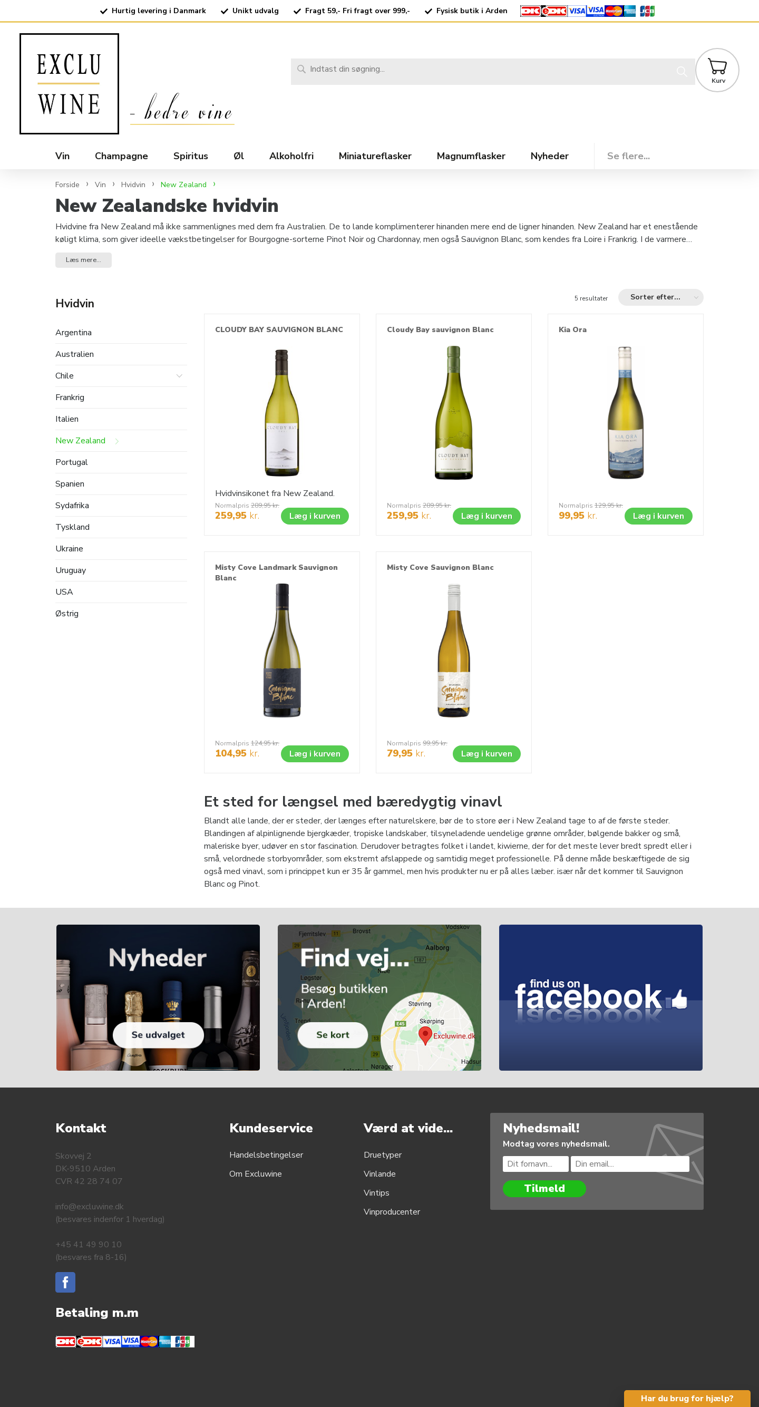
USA (64, 592)
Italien (67, 419)
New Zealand (80, 441)
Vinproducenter (392, 1212)
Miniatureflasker (375, 156)
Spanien (69, 484)
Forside (67, 185)
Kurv (718, 80)
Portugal (71, 462)
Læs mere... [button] (83, 260)
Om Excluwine (255, 1174)
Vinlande (380, 1174)
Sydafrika (72, 505)
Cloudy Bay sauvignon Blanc (440, 330)
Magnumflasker (471, 156)
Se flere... (628, 156)
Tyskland (72, 527)
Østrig (67, 613)
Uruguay (70, 570)
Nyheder (550, 156)
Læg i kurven (314, 516)
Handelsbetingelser (266, 1155)
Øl (238, 156)
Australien (74, 354)
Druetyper (383, 1155)
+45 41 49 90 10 (88, 1244)
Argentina (73, 332)
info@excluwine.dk (89, 1206)
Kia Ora (573, 330)
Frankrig (69, 397)
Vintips (377, 1193)
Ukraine (69, 549)
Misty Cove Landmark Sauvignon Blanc (276, 572)
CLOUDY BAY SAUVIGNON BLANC (279, 330)
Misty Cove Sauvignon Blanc (440, 567)
